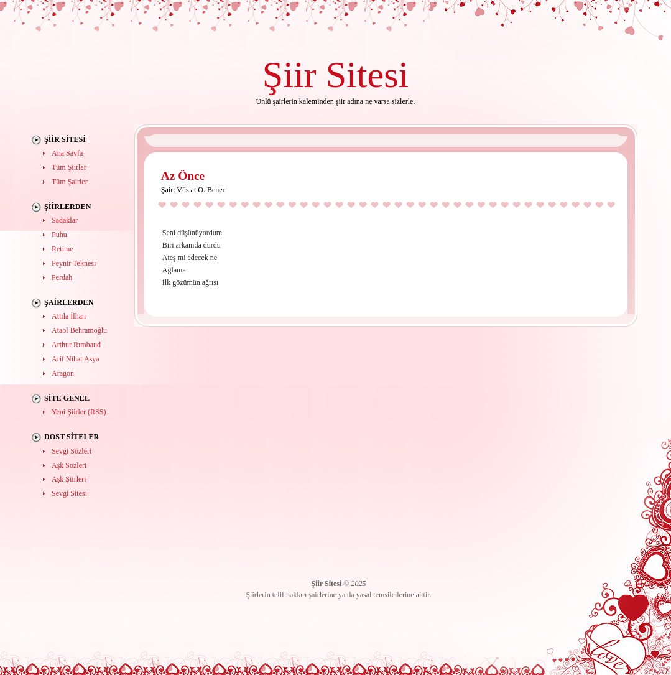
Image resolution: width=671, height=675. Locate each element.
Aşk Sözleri (69, 465)
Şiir (289, 74)
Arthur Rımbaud (76, 344)
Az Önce (183, 175)
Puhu (59, 234)
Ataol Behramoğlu (79, 330)
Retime (62, 248)
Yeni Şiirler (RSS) (79, 411)
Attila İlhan (69, 316)
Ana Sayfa (67, 153)
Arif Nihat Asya (75, 359)
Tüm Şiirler (69, 167)
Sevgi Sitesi (69, 493)
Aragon (63, 373)
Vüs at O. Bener (200, 189)
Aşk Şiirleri (69, 479)
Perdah (62, 277)
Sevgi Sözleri (71, 451)
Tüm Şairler (70, 181)
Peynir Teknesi (74, 263)
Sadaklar (65, 220)
